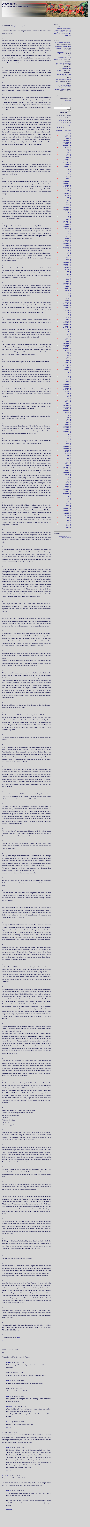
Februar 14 (68, 360)
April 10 (69, 439)
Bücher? (64, 32)
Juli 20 (69, 230)
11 (65, 120)
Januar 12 (68, 403)
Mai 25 (69, 152)
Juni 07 (69, 498)
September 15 (67, 328)
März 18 (68, 278)
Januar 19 (68, 260)
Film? (55, 33)
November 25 (67, 142)
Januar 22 (68, 205)
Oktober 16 (68, 307)
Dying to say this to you (18, 25)
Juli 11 (69, 414)
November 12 (67, 386)
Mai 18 (69, 274)
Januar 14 (68, 362)
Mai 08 (69, 479)
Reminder (63, 33)
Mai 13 (69, 376)
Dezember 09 (67, 446)
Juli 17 (69, 291)
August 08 (68, 474)
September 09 (67, 451)
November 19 (67, 243)
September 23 (67, 186)
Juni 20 (69, 231)
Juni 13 (69, 374)
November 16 (67, 305)
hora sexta (5, 1475)
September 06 (67, 513)
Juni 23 (69, 192)
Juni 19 (69, 252)
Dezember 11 (67, 405)
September (59, 130)
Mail (70, 33)
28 (57, 127)
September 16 (67, 309)
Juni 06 (69, 519)
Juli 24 (69, 169)
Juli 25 (69, 149)
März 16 (68, 317)
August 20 (68, 228)
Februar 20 (68, 238)
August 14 (68, 350)
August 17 (68, 290)
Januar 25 (68, 159)
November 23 (67, 183)
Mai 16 (69, 314)
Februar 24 (68, 178)
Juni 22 (69, 199)
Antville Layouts (66, 537)
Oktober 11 (68, 409)
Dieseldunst (9, 3)
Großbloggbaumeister (65, 536)
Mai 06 (69, 520)
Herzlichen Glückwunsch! (64, 85)
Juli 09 (69, 455)
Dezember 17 (67, 283)
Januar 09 (68, 465)
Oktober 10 (68, 429)
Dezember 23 (67, 181)
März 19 (68, 257)
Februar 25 (68, 157)
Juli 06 (69, 517)
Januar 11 (68, 424)
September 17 (67, 288)
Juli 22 (69, 197)
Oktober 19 (68, 245)
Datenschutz (67, 35)
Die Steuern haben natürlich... (62, 42)
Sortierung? (58, 30)
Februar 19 (68, 259)
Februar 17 (68, 300)
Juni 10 (69, 436)
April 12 (69, 398)
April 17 (69, 297)
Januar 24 (68, 180)
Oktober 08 (68, 470)
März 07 (68, 503)
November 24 (67, 162)
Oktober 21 (68, 211)
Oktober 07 (68, 491)
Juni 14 (69, 353)
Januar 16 (68, 321)
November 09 (67, 448)
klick (18, 1337)
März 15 (68, 338)
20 (69, 122)
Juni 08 (69, 477)
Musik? (69, 32)
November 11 (67, 407)
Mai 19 (69, 254)
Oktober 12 (68, 388)
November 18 (67, 264)
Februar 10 (68, 443)
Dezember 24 (67, 161)
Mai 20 (69, 233)
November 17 (67, 285)
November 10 (67, 427)
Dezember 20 (67, 221)
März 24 (68, 176)
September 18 (67, 267)
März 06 (68, 524)
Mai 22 (69, 200)
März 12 (68, 400)
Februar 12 (68, 402)
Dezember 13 (67, 364)
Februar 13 (68, 381)
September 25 (67, 145)
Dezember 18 (67, 262)
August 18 (68, 269)
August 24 (68, 168)
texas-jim (8, 1362)
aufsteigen (68, 100)
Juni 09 (69, 457)
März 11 (68, 420)
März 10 (68, 441)
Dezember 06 (67, 508)
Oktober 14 (68, 347)
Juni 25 (69, 150)
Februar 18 (68, 279)
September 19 (67, 247)
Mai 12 (69, 396)
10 (63, 120)
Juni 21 (69, 214)
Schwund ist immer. (60, 89)
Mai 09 (69, 458)
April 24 (69, 175)
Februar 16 (68, 319)
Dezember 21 (67, 207)
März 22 (68, 202)
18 (65, 122)
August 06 (68, 515)
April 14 (69, 357)
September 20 (67, 226)
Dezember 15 (67, 322)
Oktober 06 (68, 512)
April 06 (69, 522)
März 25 (68, 156)
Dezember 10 (67, 426)
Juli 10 (69, 434)
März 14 (68, 359)
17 (63, 122)
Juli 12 (69, 393)
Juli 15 (69, 331)
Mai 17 (69, 295)
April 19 (69, 255)
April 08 (69, 481)
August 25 (68, 147)
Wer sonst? (60, 28)
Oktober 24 (68, 164)
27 (69, 125)
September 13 (67, 369)
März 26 (68, 135)
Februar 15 (68, 340)
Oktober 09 (68, 450)
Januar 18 (68, 281)
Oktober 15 (68, 326)
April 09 (69, 460)
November (68, 130)
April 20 (69, 235)
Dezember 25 (67, 140)
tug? (59, 33)
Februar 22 (68, 204)
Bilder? (64, 30)
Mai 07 (69, 500)
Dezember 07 (67, 488)
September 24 (67, 166)
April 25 (69, 154)
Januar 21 (68, 219)
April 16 (69, 316)
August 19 (68, 248)
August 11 (68, 412)
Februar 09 (68, 464)
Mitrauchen (9, 1428)
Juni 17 (69, 293)
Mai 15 (69, 334)
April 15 (69, 336)
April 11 (69, 419)
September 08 (67, 472)
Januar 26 (68, 138)
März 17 (68, 298)
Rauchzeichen (6, 1341)
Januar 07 (68, 507)
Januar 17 (68, 302)
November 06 (67, 510)
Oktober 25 (68, 143)
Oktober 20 (68, 224)
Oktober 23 (68, 185)
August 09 (68, 453)
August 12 (68, 391)
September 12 (67, 389)
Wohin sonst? (67, 28)
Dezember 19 (67, 242)
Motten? (68, 30)
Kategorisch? (58, 32)
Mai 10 (69, 438)
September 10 (67, 431)
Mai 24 (69, 173)
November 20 (67, 223)
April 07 (69, 501)
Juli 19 (69, 250)
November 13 (67, 365)
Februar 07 (68, 505)
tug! (67, 33)
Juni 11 (69, 415)
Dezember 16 (67, 304)
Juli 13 (69, 372)
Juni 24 (69, 171)
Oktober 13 (68, 367)
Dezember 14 (67, 343)
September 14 (67, 348)
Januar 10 (68, 445)
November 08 (67, 469)
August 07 (68, 494)
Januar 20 (68, 240)
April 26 (69, 133)
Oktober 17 (68, 286)
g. (2, 1432)
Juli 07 (69, 496)
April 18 (69, 276)
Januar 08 (68, 486)
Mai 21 (69, 216)
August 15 (68, 329)
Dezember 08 (67, 467)
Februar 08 (68, 484)
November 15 (67, 324)
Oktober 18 (68, 266)
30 (61, 127)
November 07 (67, 489)
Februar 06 (68, 525)
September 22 (67, 193)
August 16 (68, 310)
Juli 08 (69, 476)
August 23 (68, 188)
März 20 (68, 236)
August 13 (68, 371)
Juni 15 (69, 333)
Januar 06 (68, 527)
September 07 (67, 493)
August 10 (68, 433)
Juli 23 (69, 190)
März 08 (68, 482)
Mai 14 (69, 355)
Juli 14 (69, 352)
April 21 (69, 217)
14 (57, 122)
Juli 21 (69, 212)
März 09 (68, 462)
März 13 (68, 379)
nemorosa (9, 1406)
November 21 (67, 209)
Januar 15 (68, 341)
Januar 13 (68, 383)
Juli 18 (69, 271)
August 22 (68, 195)
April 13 (69, 378)
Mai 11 (69, 417)
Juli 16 (69, 312)
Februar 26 (68, 137)
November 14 (67, 345)
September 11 (67, 410)
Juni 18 (69, 273)
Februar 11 (68, 422)
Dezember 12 (67, 384)
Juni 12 (69, 395)
